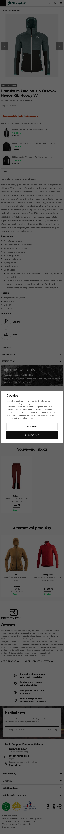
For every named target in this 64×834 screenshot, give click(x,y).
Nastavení (32, 426)
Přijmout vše (32, 435)
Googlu (31, 409)
